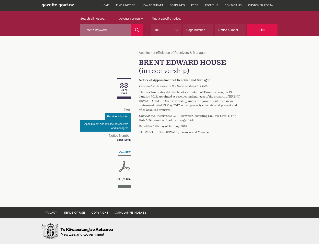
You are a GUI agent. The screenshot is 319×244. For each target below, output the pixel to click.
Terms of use (74, 212)
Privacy (51, 212)
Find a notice (125, 5)
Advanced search (131, 18)
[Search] (137, 30)
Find (262, 29)
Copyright (99, 212)
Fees (194, 5)
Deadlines (177, 5)
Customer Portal (261, 5)
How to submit (152, 5)
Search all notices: (92, 18)
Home (106, 5)
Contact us (233, 5)
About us (211, 5)
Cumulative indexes (130, 212)
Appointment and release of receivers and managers (106, 126)
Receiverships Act (117, 116)
